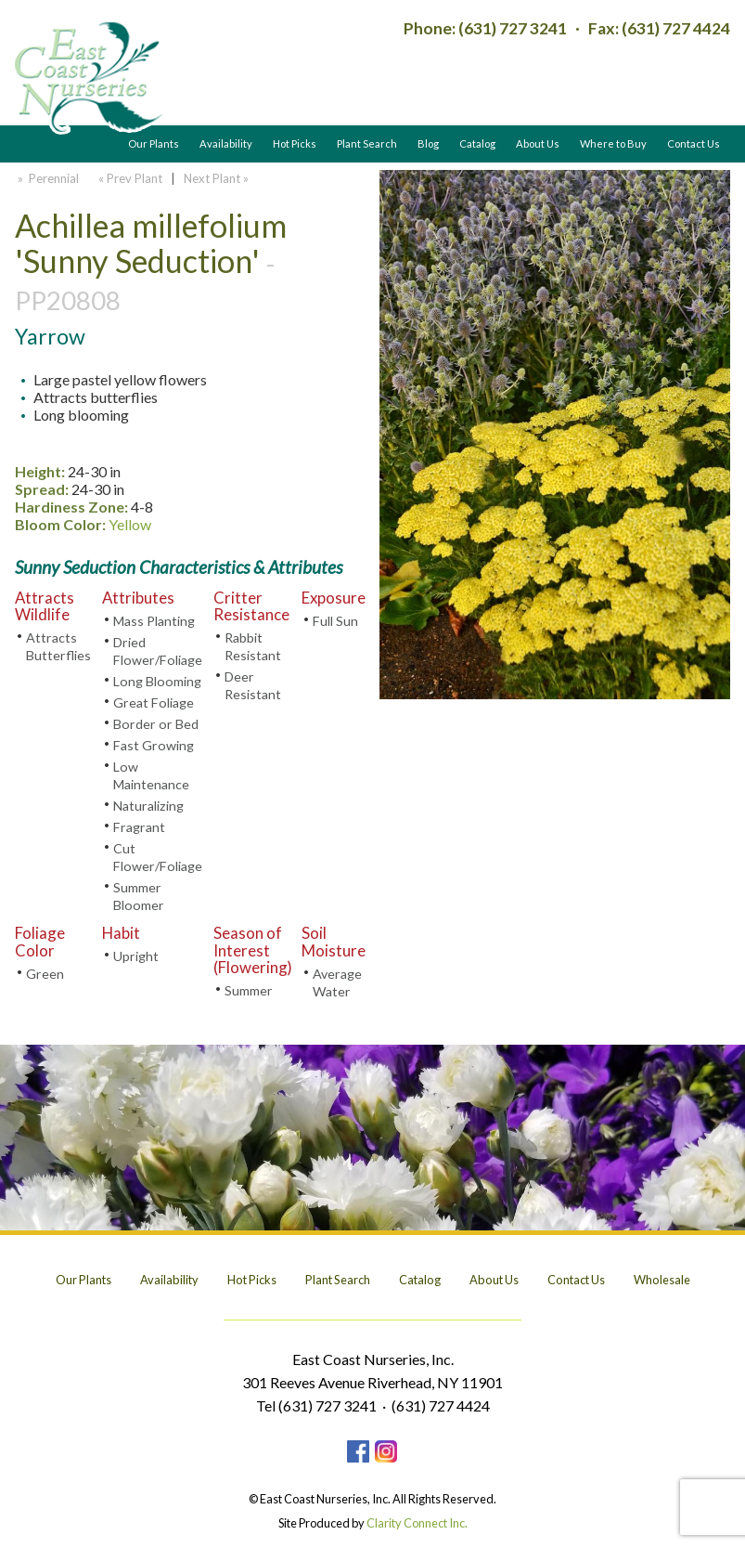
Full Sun (335, 621)
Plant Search (367, 143)
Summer (249, 990)
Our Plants (153, 143)
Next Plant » (217, 178)
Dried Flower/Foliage (157, 651)
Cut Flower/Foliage (157, 857)
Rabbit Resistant (253, 646)
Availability (225, 143)
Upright (136, 956)
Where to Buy (613, 143)
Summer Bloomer (138, 896)
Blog (428, 143)
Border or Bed (156, 724)
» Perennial (47, 178)
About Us (537, 143)
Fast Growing (153, 745)
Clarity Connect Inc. (417, 1522)
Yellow (130, 524)
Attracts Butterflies (58, 646)
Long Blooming (157, 681)
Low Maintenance (151, 775)
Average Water (337, 982)
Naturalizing (148, 805)
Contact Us (693, 143)
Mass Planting (154, 621)
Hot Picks (294, 143)
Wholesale (662, 1279)
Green (45, 974)
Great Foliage (153, 702)
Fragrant (139, 827)
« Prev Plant (129, 178)
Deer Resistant (253, 685)
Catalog (477, 143)
